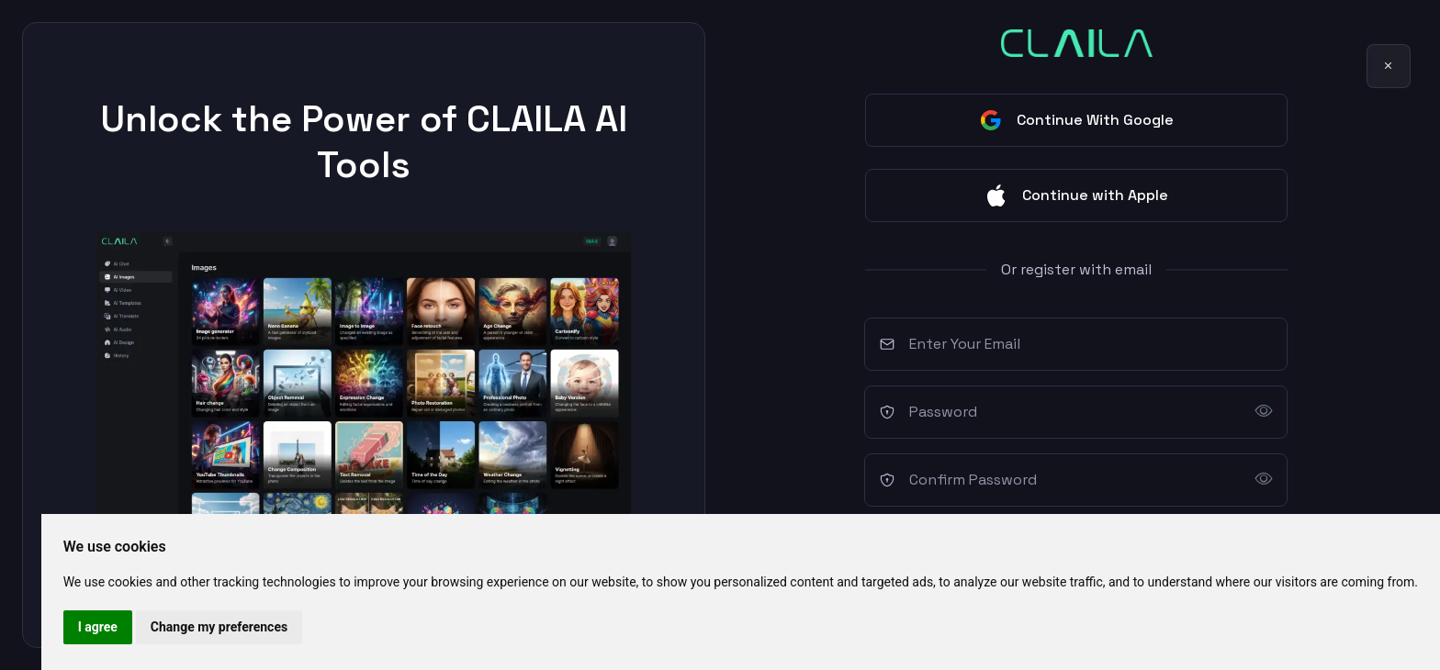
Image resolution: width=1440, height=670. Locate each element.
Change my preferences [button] (219, 627)
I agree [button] (98, 627)
